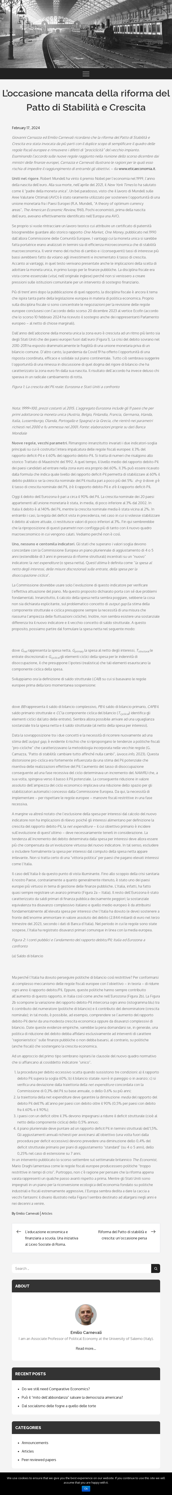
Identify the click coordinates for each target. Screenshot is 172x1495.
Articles (47, 1213)
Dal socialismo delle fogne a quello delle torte (59, 1406)
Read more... (86, 1348)
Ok (86, 1488)
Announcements (35, 1442)
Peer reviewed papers (39, 1459)
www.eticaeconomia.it (137, 168)
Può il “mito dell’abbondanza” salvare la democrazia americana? (72, 1397)
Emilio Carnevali (27, 1213)
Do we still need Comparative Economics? (56, 1389)
